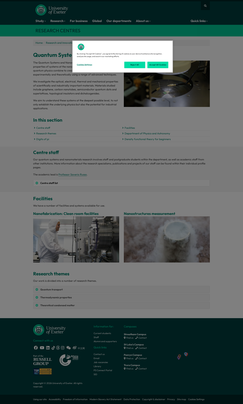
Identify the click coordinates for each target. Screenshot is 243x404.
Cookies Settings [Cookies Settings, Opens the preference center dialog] (84, 65)
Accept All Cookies (157, 65)
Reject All (134, 65)
